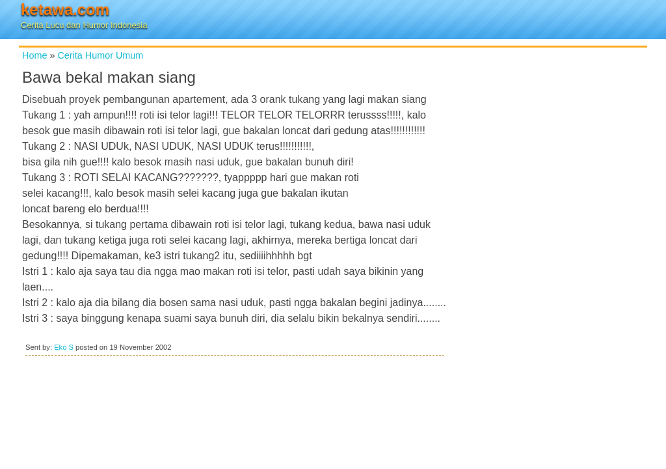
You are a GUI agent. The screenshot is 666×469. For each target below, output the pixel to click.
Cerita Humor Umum (100, 55)
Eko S (63, 347)
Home (34, 55)
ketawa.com (65, 9)
